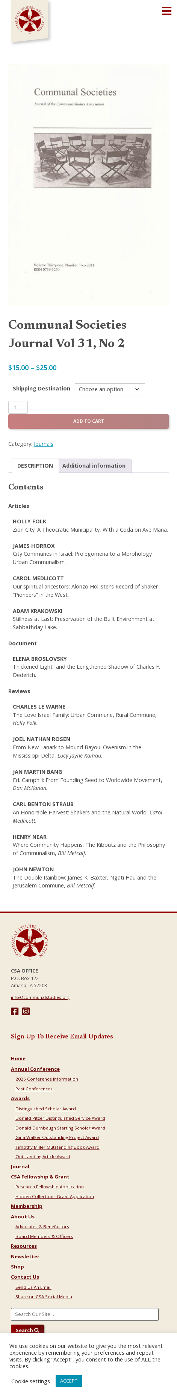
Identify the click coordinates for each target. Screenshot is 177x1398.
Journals (43, 443)
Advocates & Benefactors (42, 1226)
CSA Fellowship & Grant (40, 1176)
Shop (17, 1266)
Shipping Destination (41, 388)
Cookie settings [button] (30, 1381)
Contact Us (25, 1276)
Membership (26, 1206)
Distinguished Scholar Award (45, 1108)
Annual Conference (35, 1069)
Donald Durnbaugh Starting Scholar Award (60, 1128)
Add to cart (88, 421)
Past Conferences (34, 1089)
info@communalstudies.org (40, 997)
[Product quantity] (18, 407)
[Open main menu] (166, 11)
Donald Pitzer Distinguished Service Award (60, 1118)
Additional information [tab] (94, 465)
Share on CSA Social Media (43, 1296)
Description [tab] (35, 465)
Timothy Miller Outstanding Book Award (57, 1147)
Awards (20, 1098)
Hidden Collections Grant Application (54, 1196)
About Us (23, 1216)
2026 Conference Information (46, 1079)
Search (27, 1330)
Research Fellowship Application (49, 1186)
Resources (24, 1245)
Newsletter (25, 1256)
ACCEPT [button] (68, 1380)
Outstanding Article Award (42, 1156)
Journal (20, 1166)
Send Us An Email (33, 1287)
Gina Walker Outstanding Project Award (57, 1137)
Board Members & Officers (44, 1236)
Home (18, 1058)
